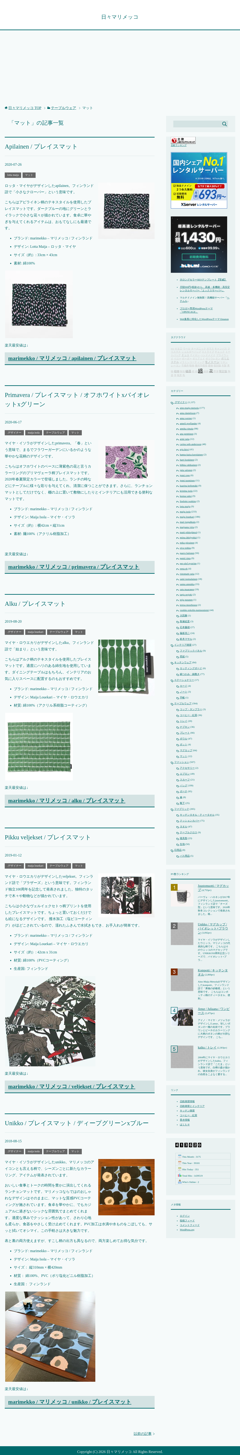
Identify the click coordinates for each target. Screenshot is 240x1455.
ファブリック (181, 809)
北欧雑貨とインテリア (192, 1106)
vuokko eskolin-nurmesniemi (194, 610)
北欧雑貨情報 (187, 1101)
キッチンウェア (183, 662)
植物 (176, 371)
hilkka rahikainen (188, 465)
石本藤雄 (185, 627)
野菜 (216, 371)
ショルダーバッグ (191, 352)
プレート (185, 733)
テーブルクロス (188, 832)
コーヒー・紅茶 (188, 715)
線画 (205, 371)
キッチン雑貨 (187, 1110)
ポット (183, 744)
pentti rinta (185, 558)
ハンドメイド (208, 355)
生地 (182, 844)
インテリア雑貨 (183, 645)
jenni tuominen (187, 480)
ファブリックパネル (191, 650)
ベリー (177, 359)
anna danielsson (188, 413)
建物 (210, 366)
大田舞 (183, 615)
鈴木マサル (186, 639)
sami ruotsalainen (188, 579)
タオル (183, 826)
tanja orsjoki (186, 594)
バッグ (183, 785)
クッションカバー (190, 820)
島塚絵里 (185, 621)
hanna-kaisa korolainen (191, 454)
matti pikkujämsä (188, 532)
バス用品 (185, 856)
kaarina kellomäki (189, 485)
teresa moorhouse (188, 605)
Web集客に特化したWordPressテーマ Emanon (204, 319)
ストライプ (208, 352)
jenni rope (185, 475)
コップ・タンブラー (191, 709)
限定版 (223, 371)
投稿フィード (187, 1220)
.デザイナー (14, 429)
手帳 (182, 697)
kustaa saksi (186, 496)
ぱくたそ (185, 1124)
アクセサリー (187, 768)
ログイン (185, 1216)
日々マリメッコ (120, 17)
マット (29, 174)
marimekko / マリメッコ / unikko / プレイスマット (69, 1395)
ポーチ (183, 791)
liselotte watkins (188, 501)
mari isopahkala (188, 522)
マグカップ (186, 750)
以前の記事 (143, 1427)
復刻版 (217, 366)
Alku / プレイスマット (32, 600)
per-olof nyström (188, 563)
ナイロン (195, 355)
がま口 (178, 349)
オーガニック (198, 349)
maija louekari (35, 627)
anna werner (186, 418)
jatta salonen (186, 470)
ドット (185, 355)
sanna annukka (187, 584)
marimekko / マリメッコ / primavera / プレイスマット (73, 564)
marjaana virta (187, 527)
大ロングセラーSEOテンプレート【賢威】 (203, 279)
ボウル (183, 738)
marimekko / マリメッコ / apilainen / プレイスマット (72, 357)
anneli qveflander (188, 423)
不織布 (185, 366)
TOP (24, 108)
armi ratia (184, 439)
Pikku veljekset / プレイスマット (43, 833)
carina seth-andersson (190, 444)
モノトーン (212, 362)
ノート (183, 692)
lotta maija (13, 174)
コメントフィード (190, 1225)
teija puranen (186, 600)
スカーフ (185, 779)
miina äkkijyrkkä (188, 537)
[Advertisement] (120, 70)
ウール (186, 349)
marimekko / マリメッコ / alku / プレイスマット (66, 796)
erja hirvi (184, 449)
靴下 (182, 803)
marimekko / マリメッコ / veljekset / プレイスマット (71, 1081)
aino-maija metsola (189, 408)
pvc (172, 349)
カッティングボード (191, 668)
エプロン (185, 774)
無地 (182, 371)
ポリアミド (198, 359)
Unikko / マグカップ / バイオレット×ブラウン (213, 928)
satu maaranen (187, 589)
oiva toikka (185, 548)
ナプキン (185, 727)
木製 (224, 366)
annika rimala (186, 428)
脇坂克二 (185, 633)
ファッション (181, 762)
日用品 (178, 850)
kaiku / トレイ (207, 1047)
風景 (179, 375)
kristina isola (186, 491)
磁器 (188, 371)
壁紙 (182, 656)
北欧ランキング (179, 145)
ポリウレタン (213, 359)
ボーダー (187, 359)
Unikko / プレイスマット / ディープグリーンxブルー (69, 1117)
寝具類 (183, 838)
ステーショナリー (184, 680)
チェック (220, 352)
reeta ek (184, 568)
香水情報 (185, 1120)
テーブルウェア (55, 429)
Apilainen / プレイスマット (37, 146)
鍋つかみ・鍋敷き (190, 674)
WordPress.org (187, 1229)
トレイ (183, 721)
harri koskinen (187, 460)
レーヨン (176, 366)
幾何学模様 (201, 366)
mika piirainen (187, 543)
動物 (191, 366)
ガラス (210, 349)
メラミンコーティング (192, 362)
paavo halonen (187, 553)
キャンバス (221, 349)
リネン (224, 362)
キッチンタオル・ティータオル (197, 815)
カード (183, 686)
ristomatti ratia (187, 574)
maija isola (33, 429)
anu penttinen (186, 434)
